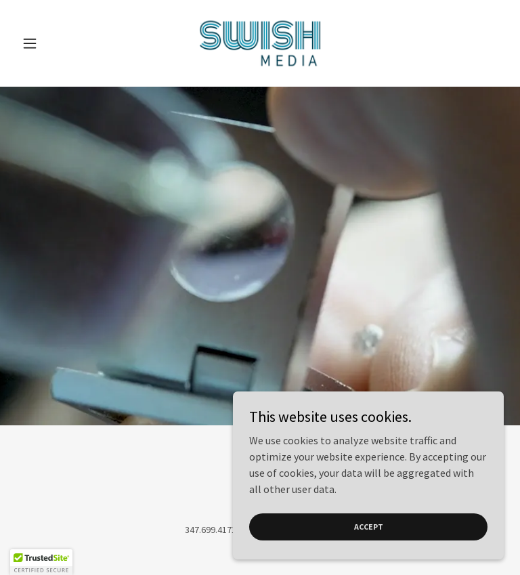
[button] (52, 43)
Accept (368, 526)
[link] (260, 43)
